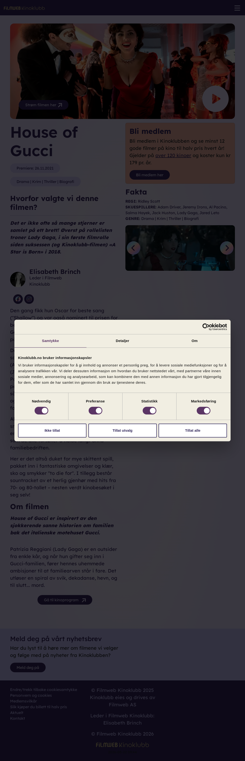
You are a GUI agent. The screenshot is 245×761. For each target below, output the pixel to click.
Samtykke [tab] (50, 341)
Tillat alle (193, 430)
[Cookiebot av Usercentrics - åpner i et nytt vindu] (206, 326)
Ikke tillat (52, 430)
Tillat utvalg (122, 430)
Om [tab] (194, 341)
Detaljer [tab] (122, 341)
